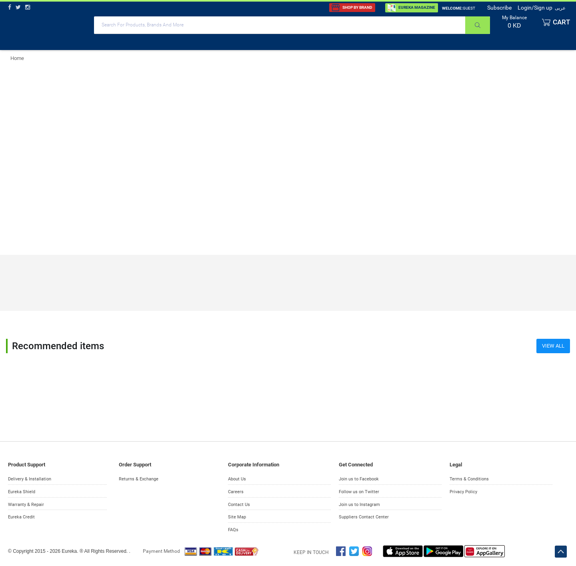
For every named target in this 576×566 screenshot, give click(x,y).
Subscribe (499, 7)
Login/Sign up (535, 7)
